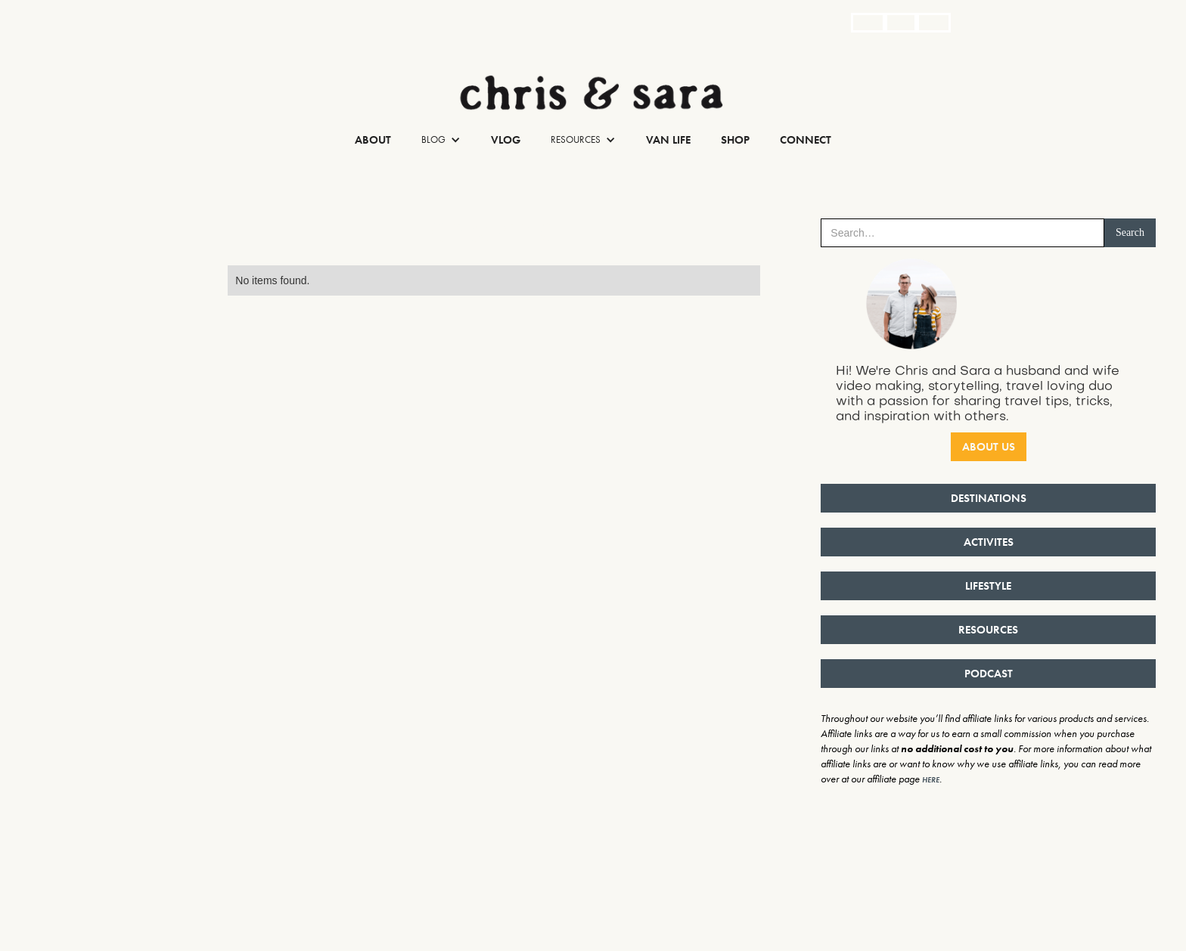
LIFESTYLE (988, 585)
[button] (441, 140)
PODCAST (988, 673)
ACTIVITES (989, 542)
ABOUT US (988, 446)
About (373, 139)
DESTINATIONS (988, 498)
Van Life (668, 139)
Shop (735, 139)
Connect (805, 139)
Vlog (505, 139)
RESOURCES (988, 629)
